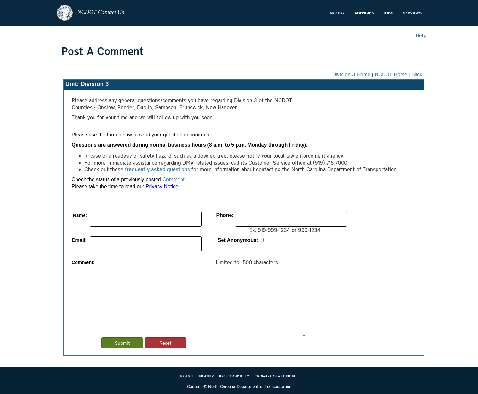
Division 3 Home (351, 74)
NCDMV (206, 375)
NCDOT (187, 375)
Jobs (388, 13)
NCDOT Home (391, 74)
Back (417, 74)
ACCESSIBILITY (234, 375)
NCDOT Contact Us (90, 13)
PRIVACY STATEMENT (275, 375)
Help (421, 35)
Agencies (364, 13)
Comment (173, 179)
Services (412, 13)
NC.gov (337, 13)
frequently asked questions (157, 169)
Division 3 (94, 84)
